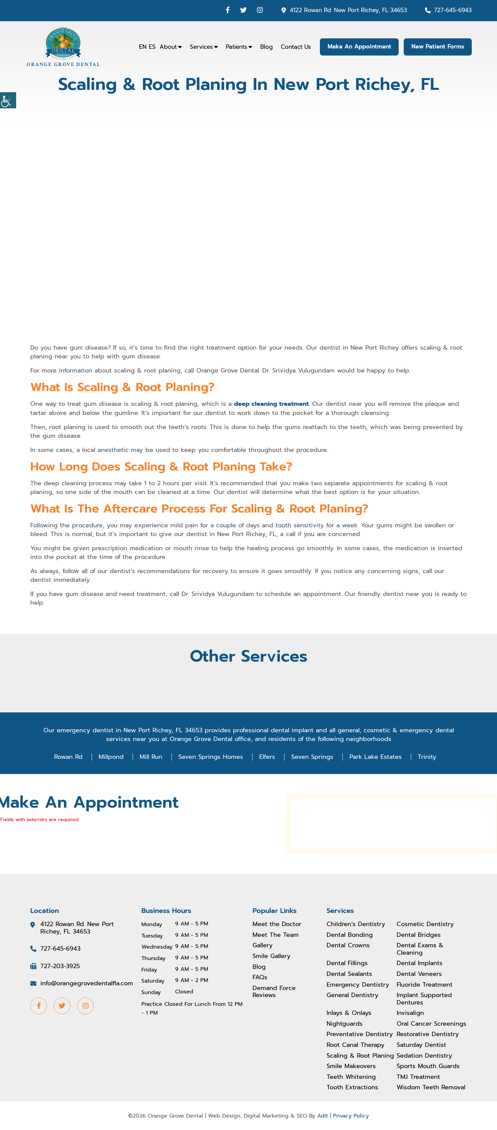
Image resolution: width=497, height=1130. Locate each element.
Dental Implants (419, 963)
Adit (322, 1115)
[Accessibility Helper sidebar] (8, 100)
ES (151, 46)
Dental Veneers (419, 974)
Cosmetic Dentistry (425, 924)
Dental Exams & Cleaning (420, 949)
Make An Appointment (359, 46)
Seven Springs (312, 756)
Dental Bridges (419, 935)
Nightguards (345, 1023)
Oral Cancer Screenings (431, 1023)
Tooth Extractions (352, 1087)
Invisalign (410, 1013)
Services (200, 46)
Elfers (267, 756)
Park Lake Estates (376, 756)
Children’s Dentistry (356, 924)
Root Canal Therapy (356, 1045)
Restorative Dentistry (428, 1034)
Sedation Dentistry (424, 1055)
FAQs (260, 977)
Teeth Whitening (351, 1077)
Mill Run (151, 756)
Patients (235, 46)
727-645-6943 (453, 10)
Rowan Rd (68, 756)
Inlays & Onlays (349, 1013)
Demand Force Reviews (274, 991)
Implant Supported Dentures (424, 999)
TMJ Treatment (418, 1077)
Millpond (111, 756)
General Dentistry (352, 995)
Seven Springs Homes (210, 756)
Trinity (427, 756)
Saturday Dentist (421, 1045)
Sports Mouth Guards (428, 1066)
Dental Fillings (347, 963)
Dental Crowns (348, 945)
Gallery (263, 945)
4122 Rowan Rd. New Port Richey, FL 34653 (348, 10)
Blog (266, 46)
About (167, 46)
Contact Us (295, 46)
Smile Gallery (272, 956)
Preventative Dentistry (360, 1034)
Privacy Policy (351, 1115)
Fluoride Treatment (425, 984)
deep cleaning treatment (271, 404)
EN (142, 46)
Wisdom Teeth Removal (431, 1087)
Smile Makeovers (351, 1066)
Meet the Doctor (277, 924)
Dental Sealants (349, 974)
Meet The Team (276, 935)
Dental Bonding (350, 935)
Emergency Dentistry (358, 984)
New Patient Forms (437, 46)
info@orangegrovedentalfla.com (86, 983)
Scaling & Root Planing (360, 1055)
